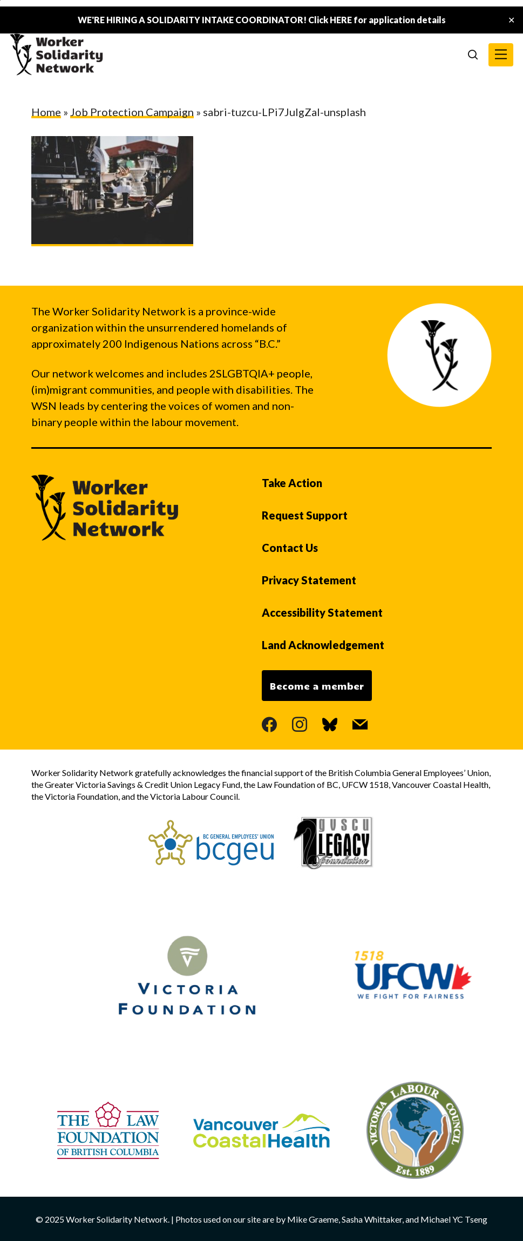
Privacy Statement (309, 580)
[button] (500, 54)
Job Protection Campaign (132, 111)
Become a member (317, 685)
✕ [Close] (511, 20)
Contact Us (290, 547)
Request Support (305, 515)
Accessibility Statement (322, 612)
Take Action (292, 482)
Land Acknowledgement (323, 644)
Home (46, 111)
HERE (341, 20)
